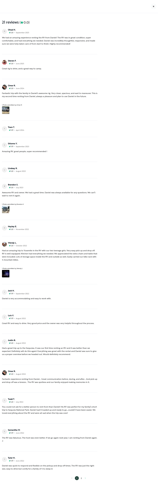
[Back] (153, 6)
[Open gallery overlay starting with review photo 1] (5, 110)
